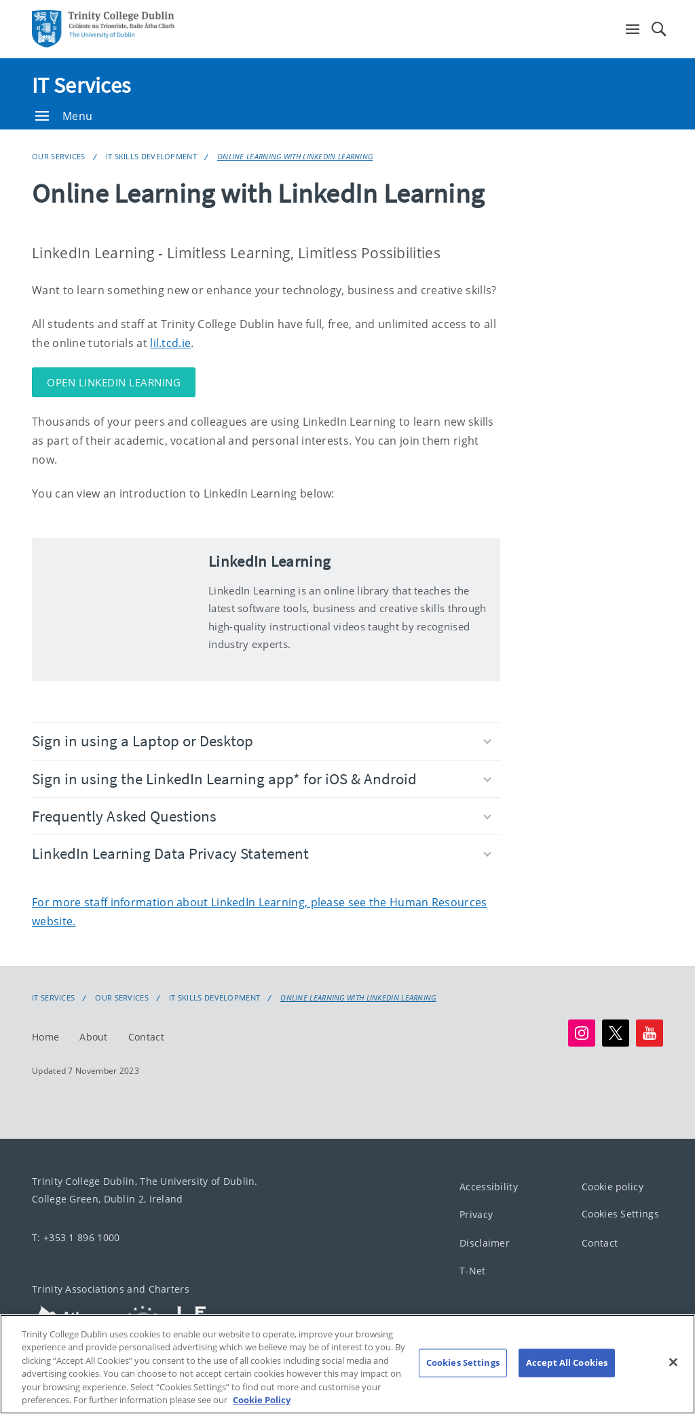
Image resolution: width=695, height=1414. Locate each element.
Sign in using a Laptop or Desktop (261, 740)
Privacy (476, 1214)
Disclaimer (484, 1242)
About (93, 1036)
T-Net (472, 1270)
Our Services (59, 156)
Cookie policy (612, 1186)
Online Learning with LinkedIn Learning (295, 156)
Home (45, 1036)
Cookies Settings (620, 1213)
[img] (113, 609)
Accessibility (488, 1186)
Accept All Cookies (566, 1362)
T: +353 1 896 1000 (75, 1237)
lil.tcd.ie (170, 343)
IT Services (81, 85)
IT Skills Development (151, 156)
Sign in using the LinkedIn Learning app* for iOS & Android (261, 778)
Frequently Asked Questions (261, 816)
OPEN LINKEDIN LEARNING (114, 382)
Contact (146, 1036)
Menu (63, 115)
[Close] (673, 1362)
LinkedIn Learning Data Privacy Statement (261, 853)
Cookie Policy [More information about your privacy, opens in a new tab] (261, 1400)
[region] (347, 1364)
